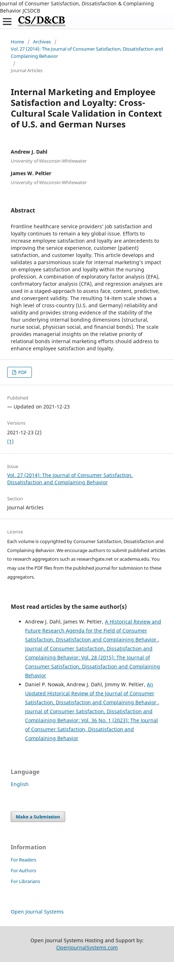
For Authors (23, 870)
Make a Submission (38, 816)
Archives (42, 41)
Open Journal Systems (37, 911)
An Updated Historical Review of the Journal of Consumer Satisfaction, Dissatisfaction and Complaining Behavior (91, 693)
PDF (22, 372)
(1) (10, 441)
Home (17, 41)
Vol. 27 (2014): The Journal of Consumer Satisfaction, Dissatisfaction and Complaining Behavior (87, 52)
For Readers (23, 859)
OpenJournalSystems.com (87, 947)
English (20, 784)
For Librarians (25, 881)
